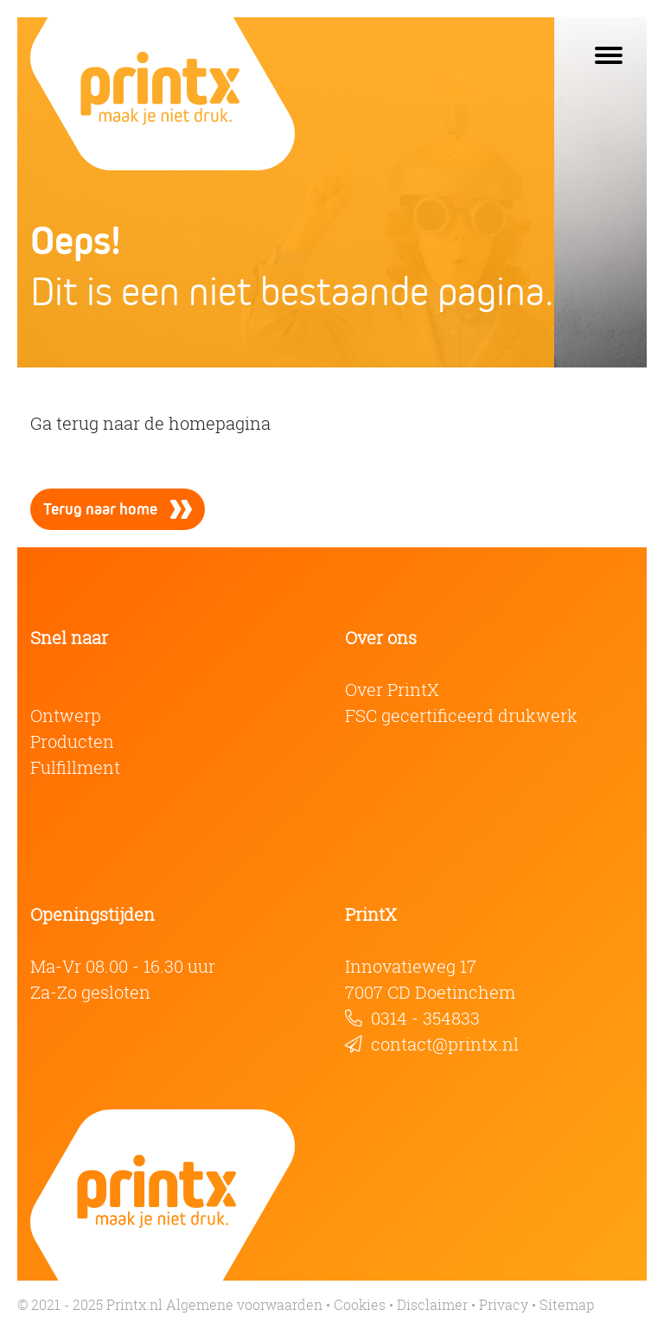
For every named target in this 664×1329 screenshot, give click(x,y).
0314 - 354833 (425, 1018)
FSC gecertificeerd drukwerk (461, 715)
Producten (72, 741)
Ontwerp (65, 715)
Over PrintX (392, 689)
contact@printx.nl (445, 1044)
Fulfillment (75, 767)
